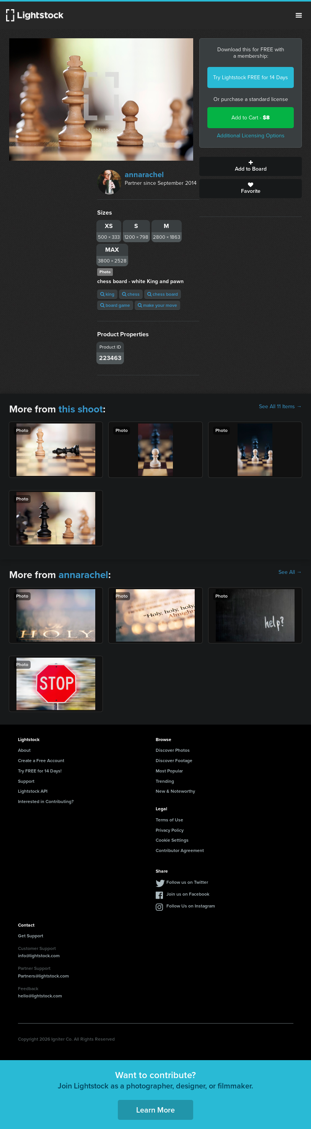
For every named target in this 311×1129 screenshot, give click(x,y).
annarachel (144, 174)
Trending (165, 781)
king (107, 294)
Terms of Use (169, 819)
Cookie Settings (172, 840)
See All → (290, 572)
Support (26, 781)
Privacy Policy (170, 830)
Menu (299, 15)
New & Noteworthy (175, 791)
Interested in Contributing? (46, 801)
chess (131, 294)
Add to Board (250, 166)
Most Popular (169, 770)
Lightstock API (32, 791)
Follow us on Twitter (187, 882)
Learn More (155, 1110)
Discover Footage (174, 760)
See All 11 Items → (280, 407)
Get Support (30, 935)
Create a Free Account (41, 760)
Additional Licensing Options (251, 136)
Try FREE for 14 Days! (40, 770)
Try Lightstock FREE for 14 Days (250, 77)
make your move (157, 305)
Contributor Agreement (180, 850)
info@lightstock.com (39, 955)
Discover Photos (173, 750)
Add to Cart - (250, 118)
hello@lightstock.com (40, 995)
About (24, 750)
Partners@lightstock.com (43, 976)
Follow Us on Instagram (190, 906)
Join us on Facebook (187, 894)
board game (115, 305)
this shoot (81, 409)
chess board (162, 294)
